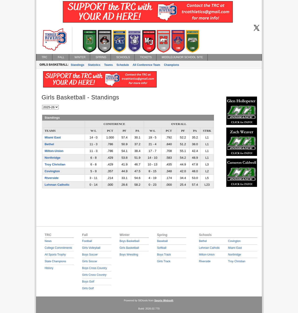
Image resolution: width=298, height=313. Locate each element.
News (48, 241)
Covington (52, 171)
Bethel (49, 144)
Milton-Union (54, 151)
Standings (77, 65)
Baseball (162, 241)
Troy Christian (55, 164)
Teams (108, 65)
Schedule (122, 65)
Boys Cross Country (94, 268)
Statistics (94, 65)
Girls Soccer (89, 261)
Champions (171, 65)
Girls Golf (88, 288)
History (49, 268)
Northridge (53, 157)
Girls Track (163, 261)
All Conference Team (146, 65)
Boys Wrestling (129, 254)
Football (87, 241)
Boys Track (164, 254)
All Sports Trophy (55, 254)
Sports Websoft (163, 300)
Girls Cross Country (94, 274)
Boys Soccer (90, 254)
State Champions (55, 261)
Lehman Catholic (57, 184)
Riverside (52, 178)
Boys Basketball (129, 241)
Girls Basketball (129, 247)
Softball (161, 247)
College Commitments (58, 247)
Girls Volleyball (91, 247)
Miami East (53, 137)
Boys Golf (88, 281)
